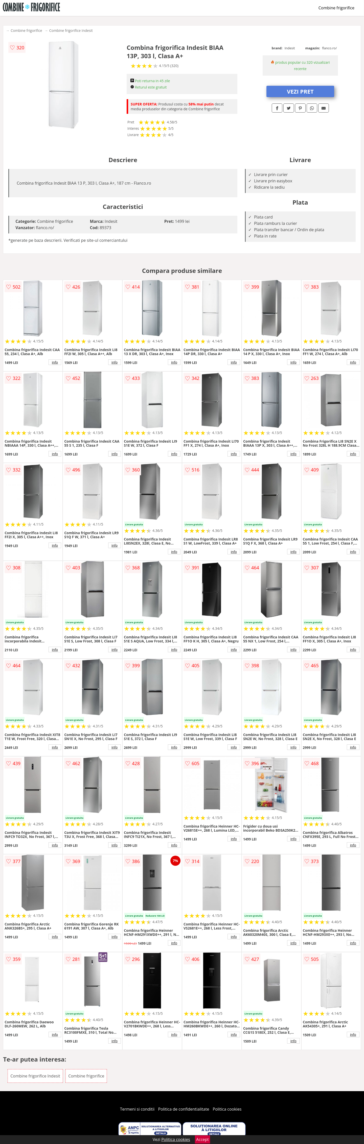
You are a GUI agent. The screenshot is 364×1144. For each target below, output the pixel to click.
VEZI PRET (300, 91)
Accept (202, 1139)
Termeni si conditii (137, 1109)
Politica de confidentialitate (183, 1109)
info (55, 362)
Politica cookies (227, 1109)
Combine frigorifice (336, 8)
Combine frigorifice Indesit (71, 30)
